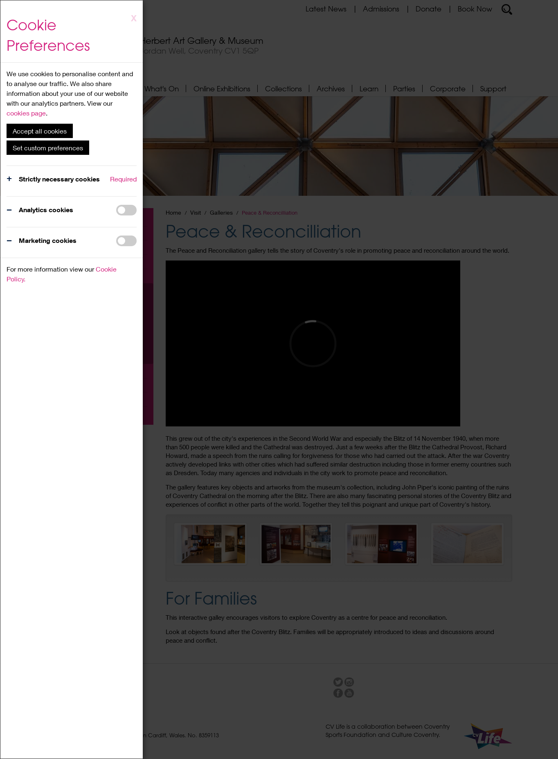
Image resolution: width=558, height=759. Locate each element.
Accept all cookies (40, 131)
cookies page (26, 113)
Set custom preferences (48, 148)
